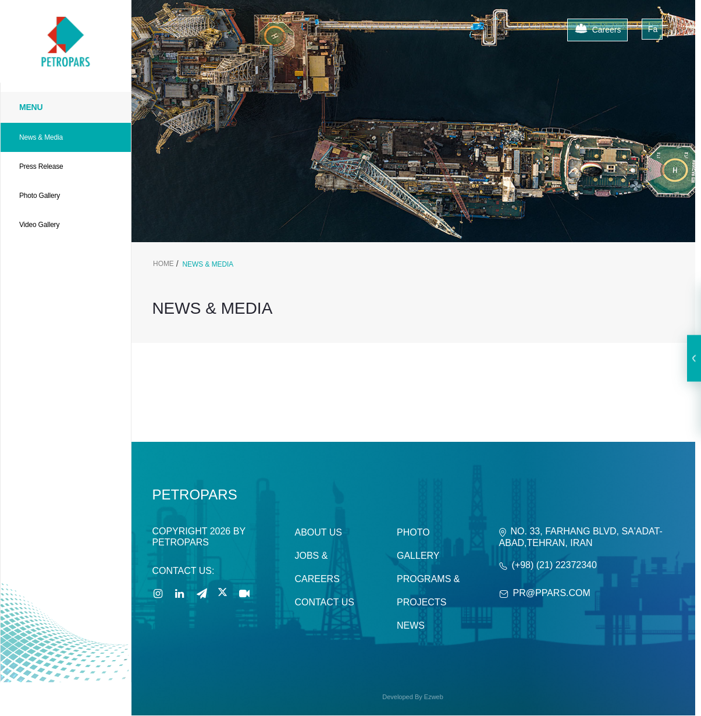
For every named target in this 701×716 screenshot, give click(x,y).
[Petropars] (65, 18)
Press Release (41, 166)
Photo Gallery (39, 196)
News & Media (41, 137)
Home (163, 264)
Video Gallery (39, 225)
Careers (597, 30)
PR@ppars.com (551, 593)
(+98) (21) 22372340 (554, 565)
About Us (318, 532)
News (411, 625)
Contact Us (324, 602)
